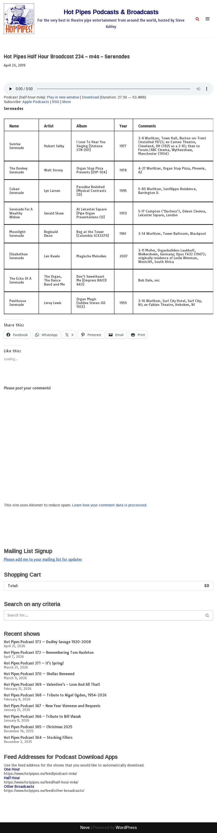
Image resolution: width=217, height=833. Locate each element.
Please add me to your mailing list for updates (43, 559)
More (66, 102)
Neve (85, 827)
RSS (55, 102)
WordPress (126, 827)
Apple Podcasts (35, 102)
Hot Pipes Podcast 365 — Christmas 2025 (38, 727)
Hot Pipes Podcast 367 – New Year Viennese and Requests (52, 706)
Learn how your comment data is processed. (109, 505)
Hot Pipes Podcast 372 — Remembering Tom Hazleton (49, 652)
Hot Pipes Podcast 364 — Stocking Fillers (38, 737)
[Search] (197, 19)
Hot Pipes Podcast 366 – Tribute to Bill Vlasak (42, 716)
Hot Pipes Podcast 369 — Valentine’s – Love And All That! (52, 684)
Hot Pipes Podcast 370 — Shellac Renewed (39, 674)
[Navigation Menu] (207, 19)
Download (90, 97)
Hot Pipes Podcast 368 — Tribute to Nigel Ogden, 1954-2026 (55, 695)
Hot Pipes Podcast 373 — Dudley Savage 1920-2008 (47, 642)
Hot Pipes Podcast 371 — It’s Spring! (34, 663)
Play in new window (63, 97)
